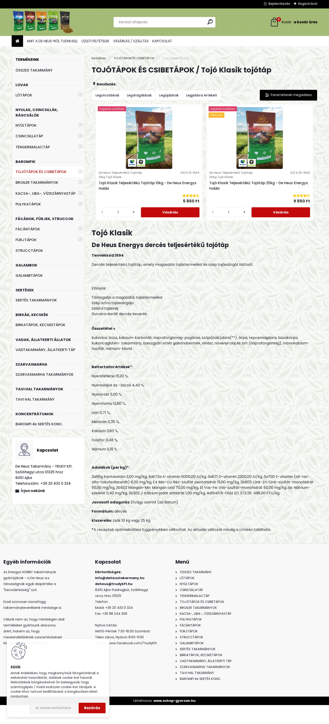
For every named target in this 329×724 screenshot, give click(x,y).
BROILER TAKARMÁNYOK (37, 182)
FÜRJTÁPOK (26, 239)
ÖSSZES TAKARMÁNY (34, 70)
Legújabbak (169, 95)
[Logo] (43, 22)
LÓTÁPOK (24, 95)
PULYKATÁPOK (28, 204)
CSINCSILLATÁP (29, 136)
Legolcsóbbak (107, 95)
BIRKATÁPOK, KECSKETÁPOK (40, 324)
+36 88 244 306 (114, 632)
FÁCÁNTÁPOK (28, 229)
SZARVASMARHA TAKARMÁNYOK (45, 374)
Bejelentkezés (279, 3)
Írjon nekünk (33, 490)
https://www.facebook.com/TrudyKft (126, 662)
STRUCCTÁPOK (29, 250)
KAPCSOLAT (162, 41)
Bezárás (92, 708)
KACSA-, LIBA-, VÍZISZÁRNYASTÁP (45, 193)
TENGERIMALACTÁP (33, 147)
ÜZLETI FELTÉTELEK (95, 41)
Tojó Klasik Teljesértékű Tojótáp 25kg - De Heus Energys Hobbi (230, 197)
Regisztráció (307, 3)
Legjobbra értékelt (201, 95)
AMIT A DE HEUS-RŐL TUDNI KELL (52, 41)
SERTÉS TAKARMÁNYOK (36, 300)
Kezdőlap (99, 58)
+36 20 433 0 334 (119, 626)
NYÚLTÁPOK (26, 125)
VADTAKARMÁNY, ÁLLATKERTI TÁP (45, 349)
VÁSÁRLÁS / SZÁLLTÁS (131, 41)
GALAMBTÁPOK (29, 275)
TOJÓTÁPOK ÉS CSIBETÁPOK (41, 171)
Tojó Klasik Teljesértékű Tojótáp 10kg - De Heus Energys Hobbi (173, 197)
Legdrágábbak (139, 95)
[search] (210, 21)
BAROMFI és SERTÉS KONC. (39, 424)
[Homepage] (17, 41)
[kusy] (161, 231)
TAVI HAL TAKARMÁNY (35, 399)
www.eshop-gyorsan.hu (175, 719)
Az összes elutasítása (53, 708)
